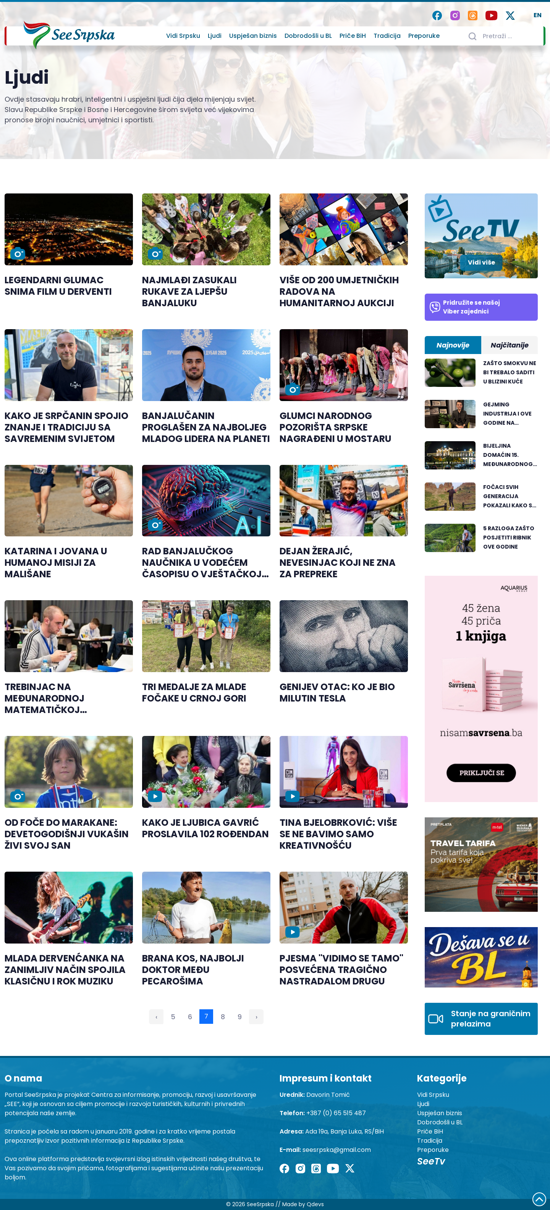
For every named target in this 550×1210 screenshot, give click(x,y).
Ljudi (215, 35)
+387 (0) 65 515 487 (336, 1113)
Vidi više (481, 262)
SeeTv (431, 1161)
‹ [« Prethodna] (156, 1017)
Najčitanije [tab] (510, 345)
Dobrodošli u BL (308, 35)
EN (538, 15)
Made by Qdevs (303, 1204)
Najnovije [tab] (453, 345)
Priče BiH (353, 35)
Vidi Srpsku (183, 35)
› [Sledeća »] (256, 1017)
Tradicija (387, 35)
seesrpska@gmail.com (336, 1149)
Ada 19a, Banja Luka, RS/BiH (344, 1131)
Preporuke (424, 35)
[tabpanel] (481, 459)
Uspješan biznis (253, 35)
